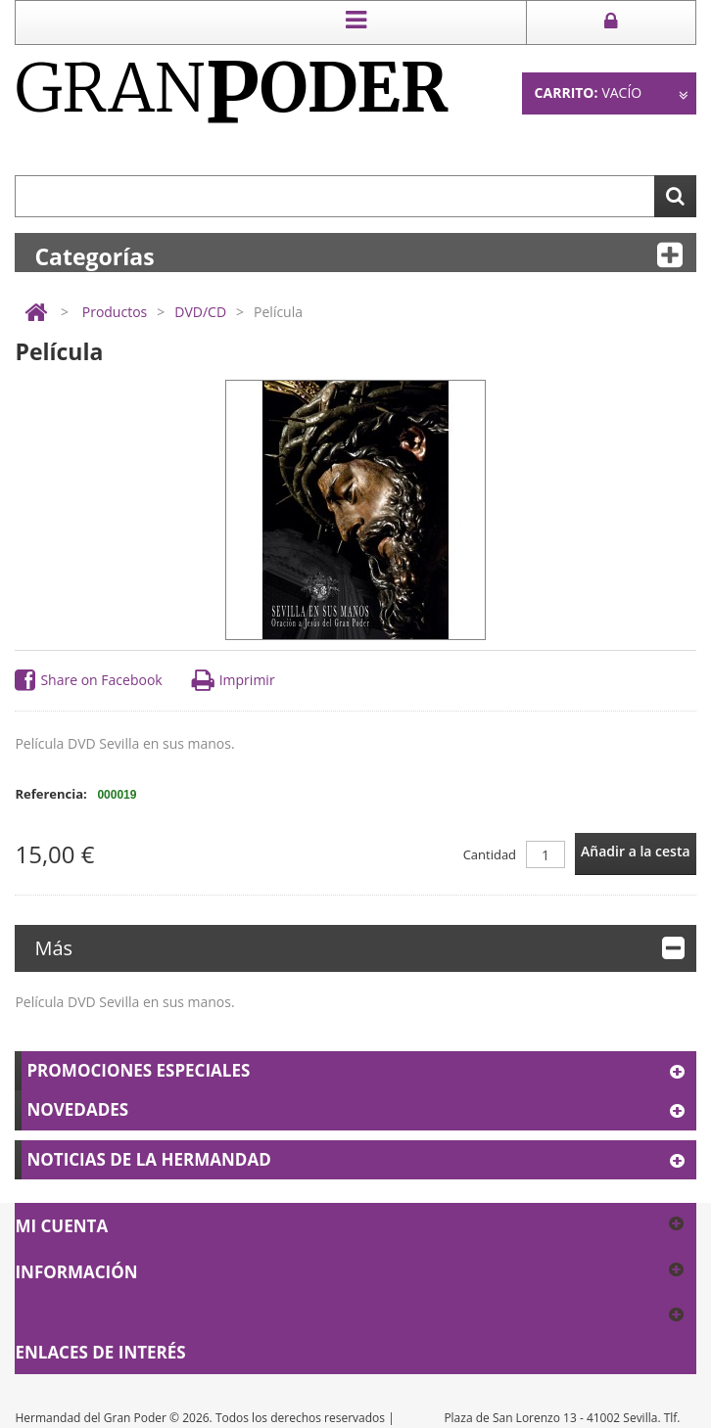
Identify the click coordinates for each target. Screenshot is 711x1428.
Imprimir (233, 680)
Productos (115, 311)
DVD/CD (200, 311)
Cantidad (489, 854)
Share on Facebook (88, 680)
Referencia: (50, 794)
